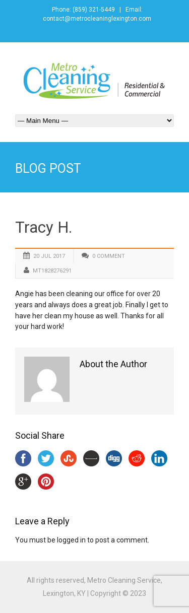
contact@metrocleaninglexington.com (97, 18)
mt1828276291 (52, 270)
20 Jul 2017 (49, 256)
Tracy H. (44, 227)
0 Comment (108, 256)
